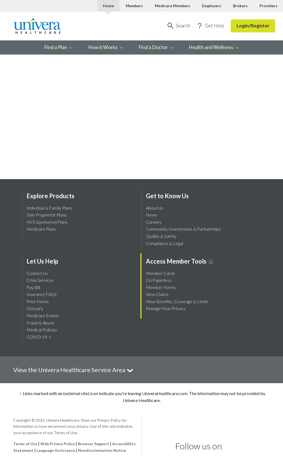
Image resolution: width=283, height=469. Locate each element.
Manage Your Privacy (165, 308)
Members (134, 5)
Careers (153, 222)
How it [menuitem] (105, 47)
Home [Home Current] (108, 5)
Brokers (240, 5)
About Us (154, 207)
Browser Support (93, 443)
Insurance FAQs (42, 294)
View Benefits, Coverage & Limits (177, 301)
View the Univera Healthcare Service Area (73, 369)
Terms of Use (25, 443)
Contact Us (37, 273)
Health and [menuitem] (214, 47)
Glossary (35, 308)
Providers (268, 5)
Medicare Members (172, 5)
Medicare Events (43, 315)
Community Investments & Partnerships (183, 228)
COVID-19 (40, 336)
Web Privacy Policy (57, 443)
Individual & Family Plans (49, 207)
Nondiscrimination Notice (102, 450)
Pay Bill (33, 287)
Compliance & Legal (164, 243)
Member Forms (161, 287)
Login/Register (253, 26)
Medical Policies (42, 329)
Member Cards (160, 273)
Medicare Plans (41, 228)
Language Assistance (56, 450)
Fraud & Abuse (40, 322)
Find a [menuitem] (58, 47)
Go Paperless (158, 280)
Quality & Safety (161, 236)
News (151, 214)
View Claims (157, 294)
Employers (211, 5)
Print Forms (38, 301)
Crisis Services (40, 280)
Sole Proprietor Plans (47, 214)
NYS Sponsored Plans (47, 222)
